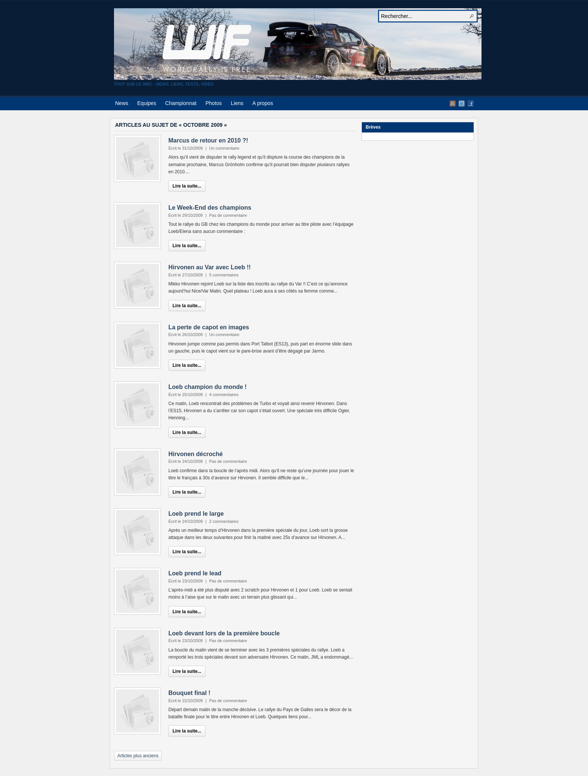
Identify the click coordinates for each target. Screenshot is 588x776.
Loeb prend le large (196, 513)
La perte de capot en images (208, 327)
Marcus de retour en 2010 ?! (208, 140)
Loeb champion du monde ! (207, 387)
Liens (237, 103)
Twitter (462, 104)
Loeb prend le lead (194, 573)
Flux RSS (453, 104)
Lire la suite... (186, 186)
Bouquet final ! (189, 693)
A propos (262, 103)
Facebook (471, 104)
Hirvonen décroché (195, 454)
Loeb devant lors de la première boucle (224, 633)
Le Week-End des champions (209, 207)
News (121, 103)
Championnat (180, 103)
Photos (214, 103)
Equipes (146, 103)
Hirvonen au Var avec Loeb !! (209, 267)
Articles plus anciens (137, 755)
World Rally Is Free (298, 44)
